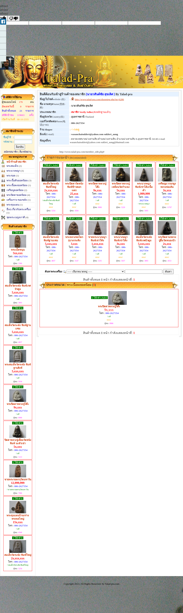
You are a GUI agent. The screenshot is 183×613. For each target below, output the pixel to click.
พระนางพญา (14, 170)
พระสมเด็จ (12, 166)
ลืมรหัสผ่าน (25, 151)
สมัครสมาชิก (11, 151)
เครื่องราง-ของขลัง (17, 199)
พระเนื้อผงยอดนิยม (17, 185)
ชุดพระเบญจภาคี (16, 217)
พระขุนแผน (13, 204)
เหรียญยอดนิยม (15, 190)
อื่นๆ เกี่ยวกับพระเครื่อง (19, 209)
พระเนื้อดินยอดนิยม (17, 180)
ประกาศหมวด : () (70, 284)
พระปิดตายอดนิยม (17, 195)
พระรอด (11, 175)
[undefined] (14, 18)
